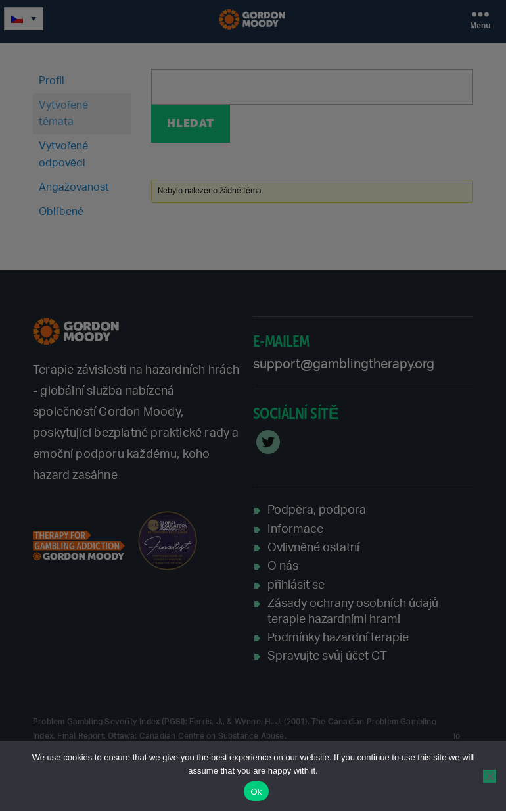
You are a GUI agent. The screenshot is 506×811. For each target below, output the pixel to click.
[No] (489, 776)
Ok (256, 792)
